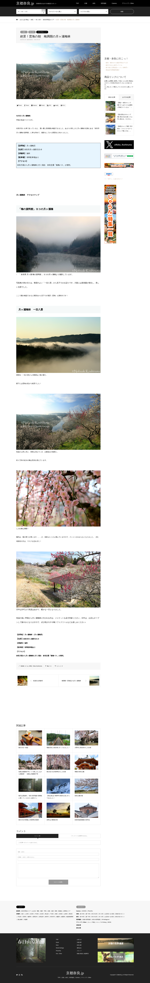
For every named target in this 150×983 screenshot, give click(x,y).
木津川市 (52, 916)
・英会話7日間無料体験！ (112, 70)
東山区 (47, 914)
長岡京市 (35, 916)
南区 (56, 914)
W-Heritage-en (105, 919)
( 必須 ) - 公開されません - (26, 857)
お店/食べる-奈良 (109, 916)
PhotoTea (58, 950)
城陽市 (58, 916)
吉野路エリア (66, 911)
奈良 (94, 3)
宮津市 (24, 916)
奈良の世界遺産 (96, 919)
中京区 (37, 914)
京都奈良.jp (75, 973)
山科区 (66, 914)
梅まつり (49, 666)
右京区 (42, 914)
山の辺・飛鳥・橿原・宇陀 (39, 911)
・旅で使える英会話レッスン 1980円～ (116, 67)
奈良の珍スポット (120, 916)
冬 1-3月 (32, 32)
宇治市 (19, 916)
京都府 (18, 914)
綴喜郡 (63, 916)
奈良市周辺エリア (42, 32)
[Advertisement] (40, 705)
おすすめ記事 (126, 97)
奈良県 (18, 911)
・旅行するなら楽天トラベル (113, 65)
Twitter (17, 974)
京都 (85, 3)
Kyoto (57, 942)
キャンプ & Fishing (101, 922)
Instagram (19, 974)
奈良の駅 (78, 928)
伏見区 (61, 914)
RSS (22, 974)
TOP (77, 3)
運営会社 (79, 948)
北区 (22, 914)
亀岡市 (29, 916)
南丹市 (47, 916)
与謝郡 (25, 919)
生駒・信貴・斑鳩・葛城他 (55, 911)
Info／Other (59, 953)
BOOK (109, 922)
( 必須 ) (21, 851)
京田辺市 (41, 916)
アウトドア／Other (128, 3)
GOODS (84, 911)
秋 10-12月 (94, 914)
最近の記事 (111, 97)
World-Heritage (60, 948)
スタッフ (79, 950)
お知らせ (79, 939)
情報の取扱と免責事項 (83, 953)
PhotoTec (90, 911)
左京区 (32, 914)
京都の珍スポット (120, 914)
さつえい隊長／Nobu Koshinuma (33, 666)
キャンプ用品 (91, 922)
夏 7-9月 (88, 914)
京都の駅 (78, 925)
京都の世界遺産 (86, 919)
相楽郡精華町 (69, 916)
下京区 (52, 914)
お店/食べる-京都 (109, 914)
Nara (57, 945)
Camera (114, 3)
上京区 (27, 914)
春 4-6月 (82, 914)
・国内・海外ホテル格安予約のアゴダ (116, 62)
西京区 (71, 914)
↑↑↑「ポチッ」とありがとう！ (113, 179)
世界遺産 (103, 3)
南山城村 (20, 919)
